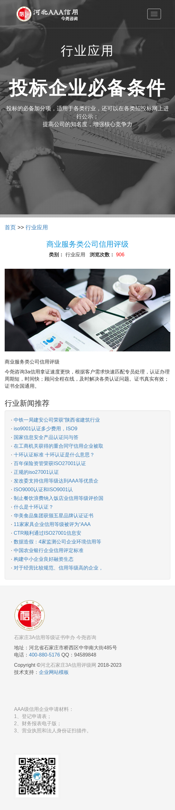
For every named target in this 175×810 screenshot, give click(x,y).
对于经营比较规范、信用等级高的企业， (58, 567)
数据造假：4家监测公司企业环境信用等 (57, 541)
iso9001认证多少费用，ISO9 (46, 428)
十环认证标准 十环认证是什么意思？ (54, 454)
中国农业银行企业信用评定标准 (48, 550)
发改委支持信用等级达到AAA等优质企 (56, 480)
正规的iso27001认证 (36, 472)
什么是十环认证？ (34, 507)
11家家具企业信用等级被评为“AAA (52, 524)
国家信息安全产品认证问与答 (46, 437)
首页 (10, 227)
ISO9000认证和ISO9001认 (43, 489)
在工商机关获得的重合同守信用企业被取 (58, 446)
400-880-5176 (44, 654)
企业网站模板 (54, 672)
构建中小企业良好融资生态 (43, 559)
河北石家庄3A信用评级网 (68, 665)
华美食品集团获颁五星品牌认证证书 (53, 515)
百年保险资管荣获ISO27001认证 (50, 463)
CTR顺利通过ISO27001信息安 (47, 533)
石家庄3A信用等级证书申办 (44, 637)
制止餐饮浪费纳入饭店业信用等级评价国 (58, 498)
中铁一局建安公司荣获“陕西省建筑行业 (57, 420)
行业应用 (37, 227)
